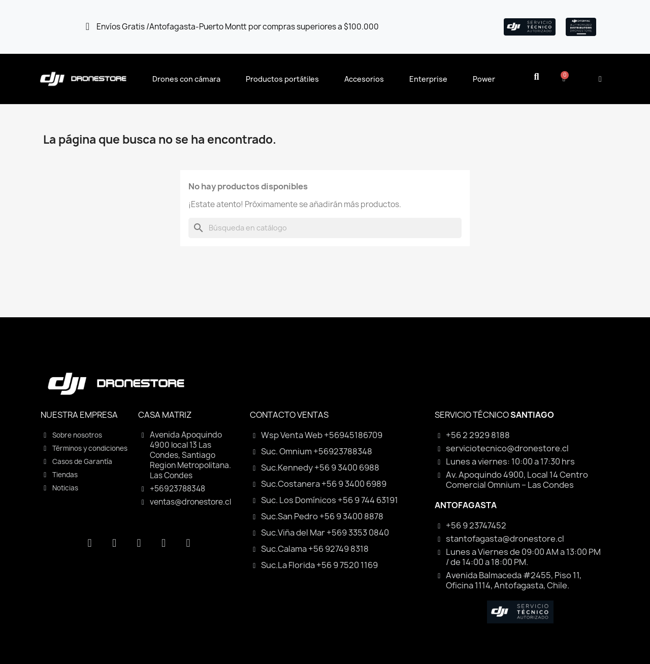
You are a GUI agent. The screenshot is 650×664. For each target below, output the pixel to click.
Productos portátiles (282, 79)
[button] (536, 77)
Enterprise (428, 79)
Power (484, 79)
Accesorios (364, 79)
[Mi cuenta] (600, 79)
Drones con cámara (186, 79)
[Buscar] (325, 228)
